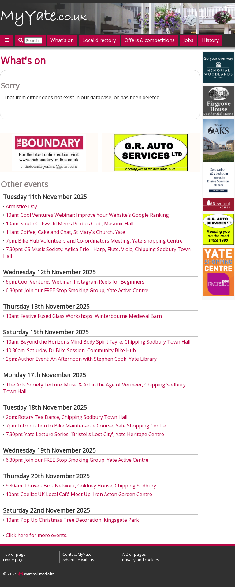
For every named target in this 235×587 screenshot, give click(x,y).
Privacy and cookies (140, 560)
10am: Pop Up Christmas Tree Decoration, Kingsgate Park (72, 520)
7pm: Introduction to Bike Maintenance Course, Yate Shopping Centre (86, 425)
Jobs (188, 40)
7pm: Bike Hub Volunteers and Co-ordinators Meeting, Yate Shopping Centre (94, 240)
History (210, 40)
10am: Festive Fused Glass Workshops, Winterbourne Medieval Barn (84, 316)
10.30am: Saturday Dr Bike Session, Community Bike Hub (71, 350)
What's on (62, 40)
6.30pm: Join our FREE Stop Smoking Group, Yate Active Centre (77, 290)
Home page (14, 560)
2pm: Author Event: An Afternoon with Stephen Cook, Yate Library (81, 359)
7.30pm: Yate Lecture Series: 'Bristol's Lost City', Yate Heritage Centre (85, 434)
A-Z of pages (134, 554)
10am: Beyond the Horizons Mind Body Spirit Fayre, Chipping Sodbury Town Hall (98, 341)
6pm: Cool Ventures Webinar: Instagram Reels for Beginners (75, 281)
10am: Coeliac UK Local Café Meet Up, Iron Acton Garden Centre (79, 494)
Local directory (99, 40)
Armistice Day (21, 206)
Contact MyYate (76, 554)
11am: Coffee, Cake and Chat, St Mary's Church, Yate (65, 232)
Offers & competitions (150, 40)
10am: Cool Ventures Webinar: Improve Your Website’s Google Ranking (87, 215)
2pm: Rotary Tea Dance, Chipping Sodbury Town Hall (66, 417)
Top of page (14, 554)
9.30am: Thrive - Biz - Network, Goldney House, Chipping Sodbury (81, 485)
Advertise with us (78, 560)
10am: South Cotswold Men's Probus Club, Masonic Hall (69, 223)
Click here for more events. (36, 535)
